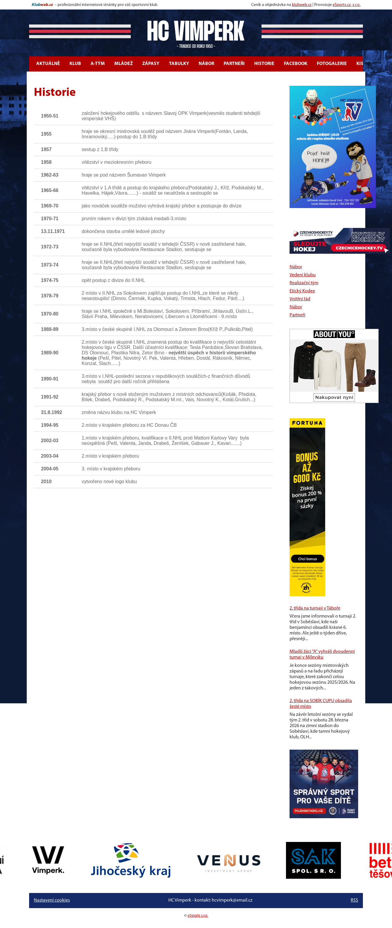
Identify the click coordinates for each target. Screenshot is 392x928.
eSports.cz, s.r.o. (347, 5)
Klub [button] (75, 63)
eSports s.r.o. (198, 916)
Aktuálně (48, 63)
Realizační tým (304, 283)
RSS (354, 900)
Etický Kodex (302, 291)
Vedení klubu (303, 275)
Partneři (234, 63)
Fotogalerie (332, 63)
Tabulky (179, 63)
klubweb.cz (302, 5)
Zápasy (150, 63)
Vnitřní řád (300, 299)
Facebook (295, 63)
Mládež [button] (123, 63)
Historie (264, 63)
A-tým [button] (98, 63)
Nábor (206, 63)
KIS (359, 63)
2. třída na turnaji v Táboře (315, 608)
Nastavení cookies (52, 900)
